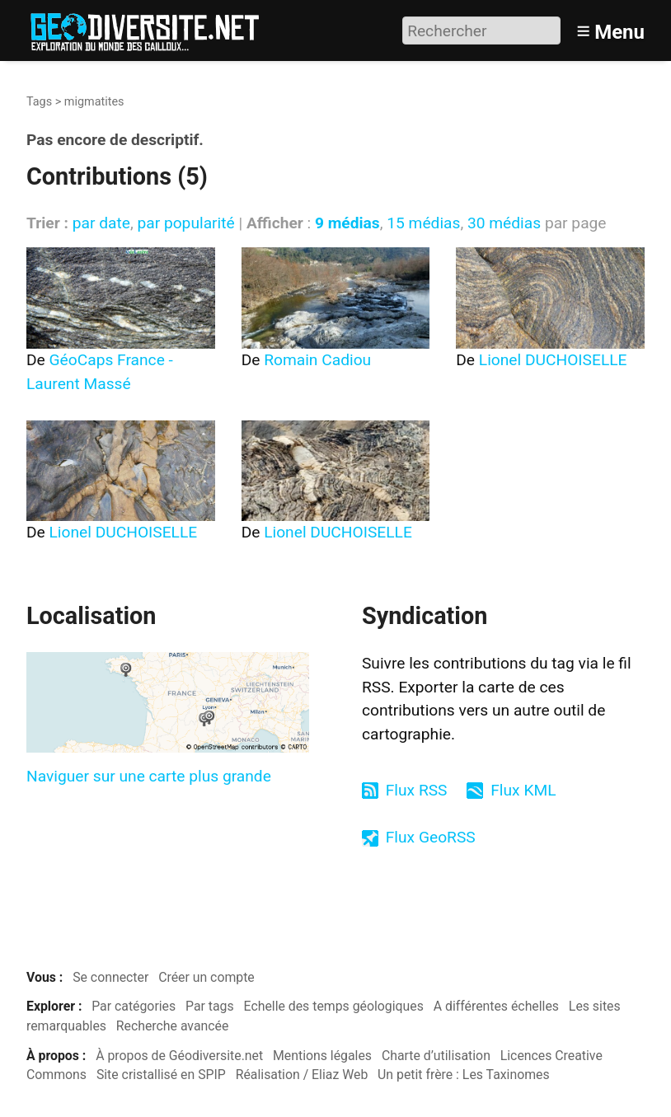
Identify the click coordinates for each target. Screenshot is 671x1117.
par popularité (185, 223)
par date (101, 223)
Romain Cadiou (317, 359)
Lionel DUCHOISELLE (553, 359)
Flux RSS (417, 790)
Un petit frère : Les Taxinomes (464, 1074)
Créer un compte (206, 977)
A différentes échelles (496, 1006)
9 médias (347, 223)
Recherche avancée (172, 1026)
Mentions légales (322, 1055)
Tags (39, 102)
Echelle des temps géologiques (334, 1006)
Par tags (209, 1006)
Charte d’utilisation (436, 1055)
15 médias (423, 223)
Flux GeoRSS (431, 837)
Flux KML (523, 790)
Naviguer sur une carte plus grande (148, 776)
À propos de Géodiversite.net (179, 1055)
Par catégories (134, 1006)
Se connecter (110, 977)
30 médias (504, 223)
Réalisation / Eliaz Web (302, 1074)
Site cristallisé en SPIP (161, 1074)
